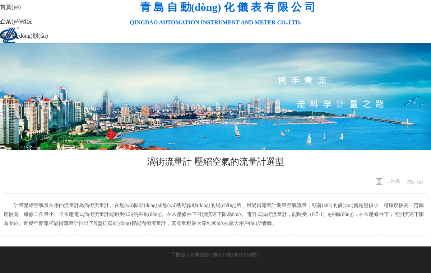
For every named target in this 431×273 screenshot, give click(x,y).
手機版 (178, 255)
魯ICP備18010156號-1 (236, 255)
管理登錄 (199, 255)
